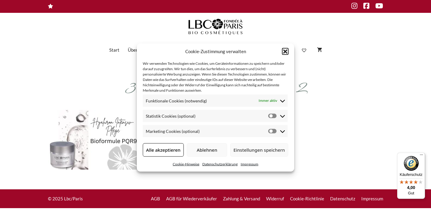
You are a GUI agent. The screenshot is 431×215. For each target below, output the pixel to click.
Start (114, 50)
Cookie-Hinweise (186, 164)
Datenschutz (342, 198)
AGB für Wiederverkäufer (191, 198)
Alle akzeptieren (163, 150)
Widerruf (275, 198)
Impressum (249, 164)
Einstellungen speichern (259, 150)
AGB (155, 198)
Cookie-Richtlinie (307, 198)
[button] (285, 51)
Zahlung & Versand (241, 198)
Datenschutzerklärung (220, 164)
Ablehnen (207, 150)
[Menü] (421, 156)
